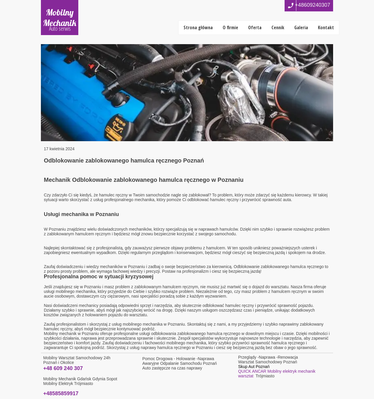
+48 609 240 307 (63, 368)
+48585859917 (61, 393)
